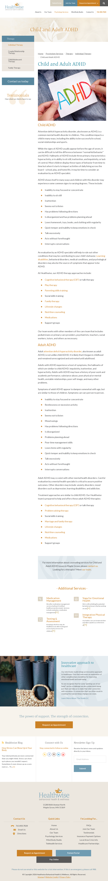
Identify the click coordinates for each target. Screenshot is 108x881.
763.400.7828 (101, 12)
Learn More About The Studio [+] (74, 698)
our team (86, 569)
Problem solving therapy (56, 510)
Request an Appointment (89, 3)
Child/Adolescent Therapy (15, 60)
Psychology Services (62, 12)
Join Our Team (71, 3)
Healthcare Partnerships (88, 843)
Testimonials (18, 94)
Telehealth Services (54, 843)
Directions (19, 833)
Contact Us (90, 12)
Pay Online (83, 853)
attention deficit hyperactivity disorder (63, 351)
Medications (51, 317)
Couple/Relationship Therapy (16, 52)
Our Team (48, 12)
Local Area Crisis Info (89, 840)
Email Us (19, 829)
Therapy (69, 53)
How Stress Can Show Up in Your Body (16, 749)
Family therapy (52, 301)
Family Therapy (14, 68)
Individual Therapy (15, 45)
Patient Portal (58, 3)
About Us (39, 12)
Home (40, 53)
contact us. (92, 566)
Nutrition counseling (55, 312)
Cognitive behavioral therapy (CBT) (62, 279)
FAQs (88, 825)
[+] (56, 612)
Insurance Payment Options (89, 836)
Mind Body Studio (77, 12)
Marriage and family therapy (58, 521)
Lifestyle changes (53, 306)
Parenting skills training (56, 290)
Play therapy (51, 285)
